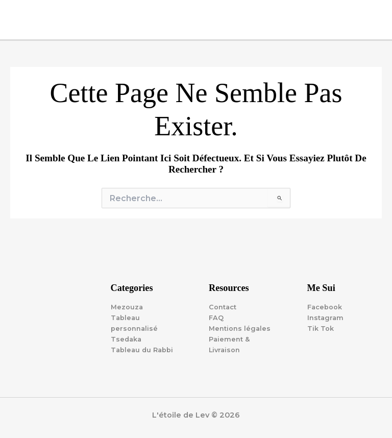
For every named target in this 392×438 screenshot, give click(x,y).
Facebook (324, 307)
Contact (222, 307)
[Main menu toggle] (381, 10)
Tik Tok (320, 328)
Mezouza (127, 307)
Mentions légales (240, 328)
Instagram (325, 318)
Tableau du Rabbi (142, 350)
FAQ (216, 318)
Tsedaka (126, 339)
